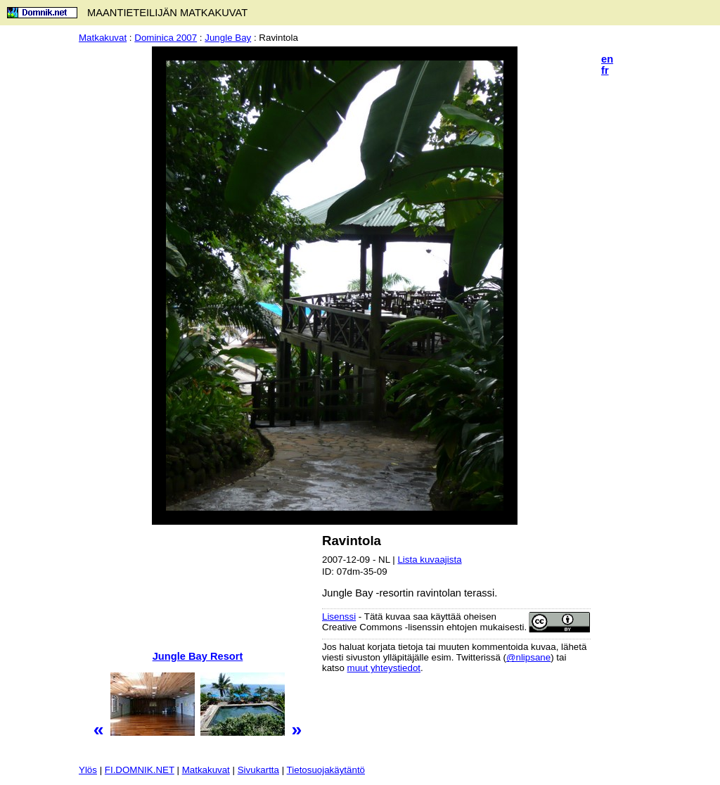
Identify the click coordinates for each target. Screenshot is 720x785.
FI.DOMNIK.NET (139, 770)
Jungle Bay (228, 37)
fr (605, 70)
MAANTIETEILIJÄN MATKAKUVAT (167, 12)
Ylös (88, 770)
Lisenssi (339, 616)
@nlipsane (528, 657)
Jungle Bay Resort (198, 656)
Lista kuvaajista (429, 559)
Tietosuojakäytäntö (326, 770)
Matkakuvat (103, 37)
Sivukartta (258, 770)
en (607, 59)
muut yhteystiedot (383, 668)
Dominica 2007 (165, 37)
